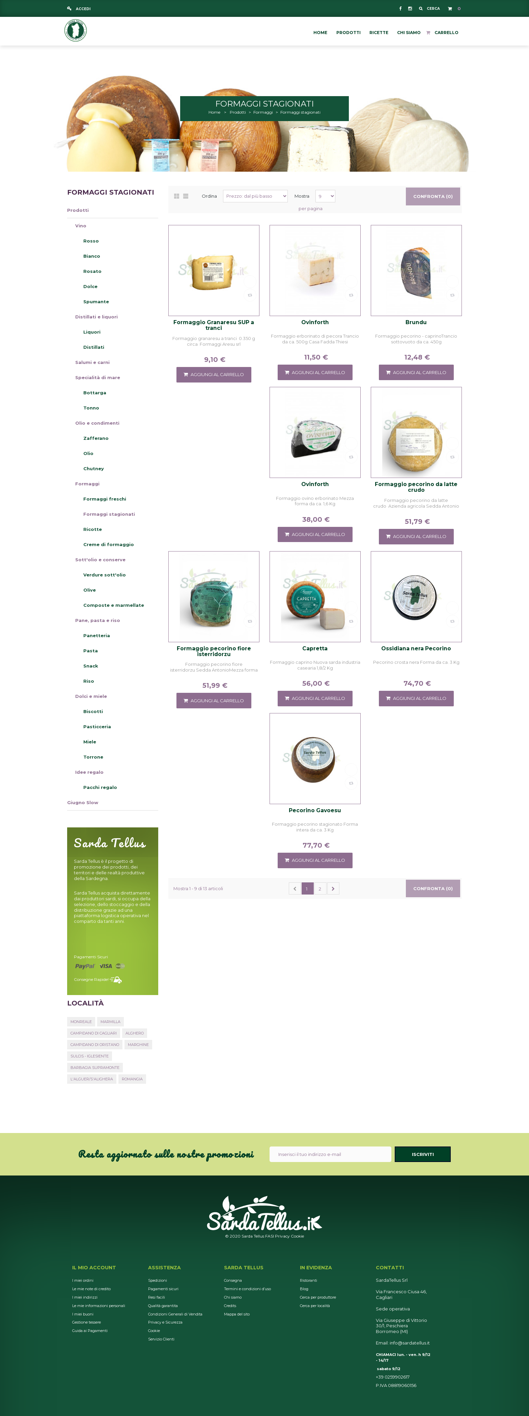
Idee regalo (89, 772)
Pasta (90, 650)
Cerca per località (315, 1305)
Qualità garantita (163, 1305)
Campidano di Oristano (95, 1044)
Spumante (96, 301)
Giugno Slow (82, 802)
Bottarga (94, 392)
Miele (89, 741)
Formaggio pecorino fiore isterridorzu (214, 651)
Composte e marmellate (113, 605)
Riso (88, 681)
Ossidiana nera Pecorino (416, 649)
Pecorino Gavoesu (315, 811)
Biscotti (93, 711)
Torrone (93, 757)
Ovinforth (315, 322)
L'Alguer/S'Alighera (92, 1079)
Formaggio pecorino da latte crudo (416, 487)
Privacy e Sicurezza (165, 1322)
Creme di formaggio (108, 544)
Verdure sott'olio (104, 574)
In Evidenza (316, 1268)
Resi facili (156, 1297)
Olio (88, 453)
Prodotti (78, 210)
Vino (80, 225)
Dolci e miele (91, 696)
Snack (90, 666)
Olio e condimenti (97, 423)
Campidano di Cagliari (94, 1033)
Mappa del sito (237, 1314)
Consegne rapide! (91, 979)
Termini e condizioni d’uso (247, 1288)
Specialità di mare (97, 377)
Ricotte (92, 529)
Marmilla (110, 1021)
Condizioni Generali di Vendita (175, 1314)
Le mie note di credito (91, 1288)
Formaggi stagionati (109, 514)
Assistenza (164, 1268)
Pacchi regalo (100, 787)
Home (214, 112)
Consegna (233, 1280)
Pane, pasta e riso (97, 620)
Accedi (82, 9)
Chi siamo (233, 1297)
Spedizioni (157, 1280)
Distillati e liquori (96, 316)
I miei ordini (82, 1280)
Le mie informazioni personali (98, 1305)
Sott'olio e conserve (100, 559)
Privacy (282, 1236)
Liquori (92, 332)
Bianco (91, 256)
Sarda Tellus (243, 1268)
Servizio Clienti (161, 1339)
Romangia (132, 1079)
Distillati (93, 347)
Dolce (90, 286)
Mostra (302, 196)
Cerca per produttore (318, 1297)
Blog (304, 1288)
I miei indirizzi (85, 1297)
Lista (185, 196)
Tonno (91, 407)
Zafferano (96, 438)
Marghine (138, 1044)
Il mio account (94, 1268)
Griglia (176, 196)
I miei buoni (82, 1314)
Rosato (92, 271)
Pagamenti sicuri (91, 956)
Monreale (81, 1021)
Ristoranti (308, 1280)
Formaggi (87, 483)
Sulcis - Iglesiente (90, 1056)
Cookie (297, 1236)
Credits (230, 1305)
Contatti (390, 1268)
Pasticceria (97, 726)
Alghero (135, 1033)
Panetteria (96, 635)
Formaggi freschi (104, 499)
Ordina (209, 196)
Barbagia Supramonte (95, 1067)
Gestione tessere (86, 1322)
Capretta (315, 649)
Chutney (93, 468)
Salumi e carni (92, 362)
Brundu (416, 322)
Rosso (91, 241)
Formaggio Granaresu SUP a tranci (213, 325)
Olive (89, 590)
